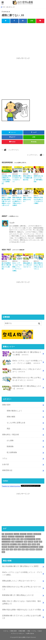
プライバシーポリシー (18, 633)
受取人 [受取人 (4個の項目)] (36, 541)
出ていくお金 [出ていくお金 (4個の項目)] (19, 541)
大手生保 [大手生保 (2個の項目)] (24, 544)
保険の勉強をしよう (14, 411)
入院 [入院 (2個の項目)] (13, 541)
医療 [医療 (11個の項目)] (25, 541)
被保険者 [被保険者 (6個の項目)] (32, 549)
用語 (8, 429)
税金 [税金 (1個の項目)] (19, 549)
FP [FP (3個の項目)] (3, 534)
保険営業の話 (7, 470)
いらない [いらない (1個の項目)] (16, 534)
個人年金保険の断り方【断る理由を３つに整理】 (21, 354)
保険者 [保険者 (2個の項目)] (38, 539)
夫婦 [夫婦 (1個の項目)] (29, 544)
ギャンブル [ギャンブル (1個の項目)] (11, 536)
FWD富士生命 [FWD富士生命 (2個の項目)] (8, 534)
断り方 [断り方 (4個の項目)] (41, 546)
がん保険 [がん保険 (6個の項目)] (4, 536)
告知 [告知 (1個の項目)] (40, 541)
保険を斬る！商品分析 (10, 434)
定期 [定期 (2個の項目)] (38, 544)
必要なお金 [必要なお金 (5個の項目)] (11, 546)
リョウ (11, 223)
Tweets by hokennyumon (11, 486)
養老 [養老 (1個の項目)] (3, 552)
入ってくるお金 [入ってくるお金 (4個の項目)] (6, 541)
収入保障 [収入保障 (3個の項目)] (30, 541)
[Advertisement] (23, 38)
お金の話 (5, 464)
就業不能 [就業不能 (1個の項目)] (4, 546)
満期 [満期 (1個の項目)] (7, 549)
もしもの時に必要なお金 (16, 423)
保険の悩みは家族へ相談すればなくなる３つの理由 (21, 610)
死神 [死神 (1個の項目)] (3, 549)
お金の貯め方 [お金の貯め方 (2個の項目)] (37, 534)
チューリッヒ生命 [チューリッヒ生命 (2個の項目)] (29, 536)
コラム (4, 458)
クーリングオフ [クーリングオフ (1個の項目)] (20, 536)
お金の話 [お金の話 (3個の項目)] (30, 534)
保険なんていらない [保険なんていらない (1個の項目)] (30, 539)
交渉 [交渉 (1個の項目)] (18, 539)
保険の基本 (6, 405)
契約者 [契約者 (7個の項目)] (33, 544)
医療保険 (10, 446)
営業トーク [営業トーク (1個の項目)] (13, 544)
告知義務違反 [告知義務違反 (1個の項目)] (5, 544)
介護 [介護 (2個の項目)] (22, 539)
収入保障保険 (12, 452)
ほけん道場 (22, 637)
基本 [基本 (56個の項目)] (19, 544)
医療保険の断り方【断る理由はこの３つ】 (21, 387)
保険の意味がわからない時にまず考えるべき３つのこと (21, 379)
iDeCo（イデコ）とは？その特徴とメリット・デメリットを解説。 (22, 362)
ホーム (6, 631)
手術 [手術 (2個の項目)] (17, 546)
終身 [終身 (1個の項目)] (27, 549)
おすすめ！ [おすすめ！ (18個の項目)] (23, 534)
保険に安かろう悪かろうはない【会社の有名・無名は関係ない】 (21, 602)
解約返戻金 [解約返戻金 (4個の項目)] (39, 549)
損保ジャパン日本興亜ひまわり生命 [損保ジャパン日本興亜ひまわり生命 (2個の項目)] (29, 546)
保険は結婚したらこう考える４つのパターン (21, 371)
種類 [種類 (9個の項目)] (23, 549)
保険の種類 (11, 417)
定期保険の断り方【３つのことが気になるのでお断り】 (21, 617)
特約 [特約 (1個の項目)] (11, 549)
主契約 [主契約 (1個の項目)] (13, 539)
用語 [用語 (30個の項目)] (15, 549)
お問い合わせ (30, 633)
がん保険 (10, 440)
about (40, 631)
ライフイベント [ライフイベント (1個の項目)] (6, 539)
